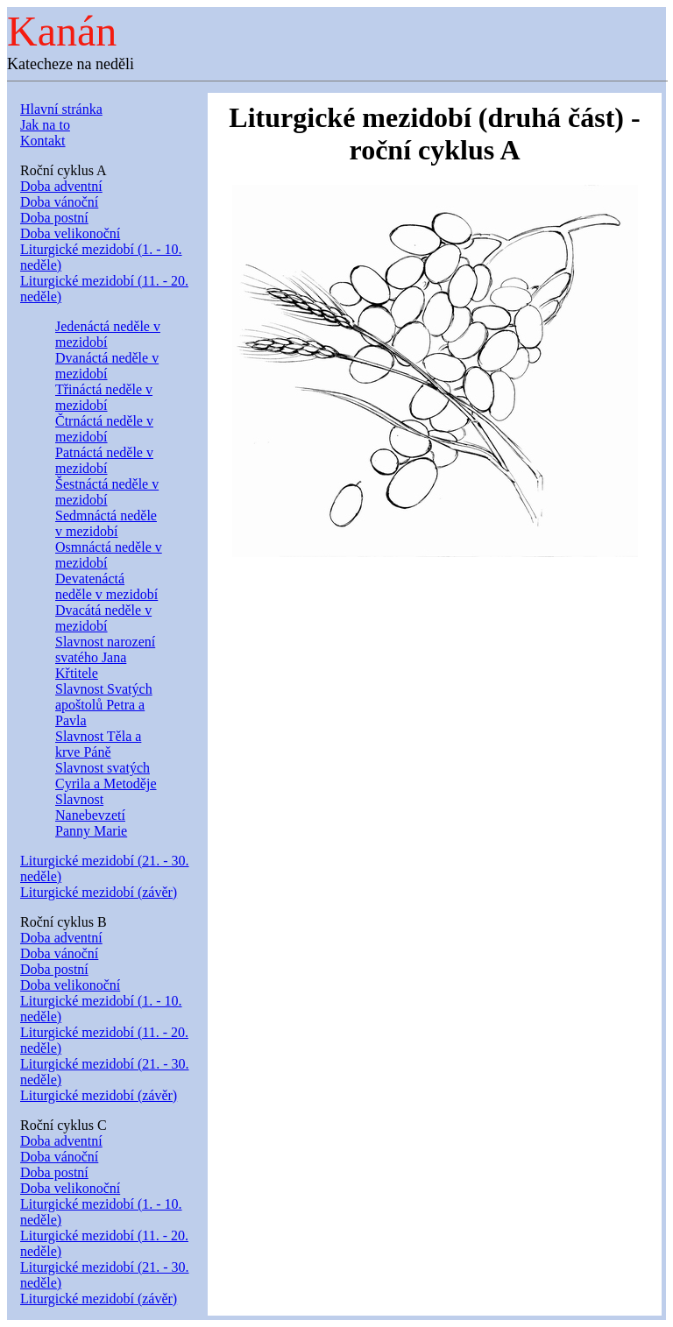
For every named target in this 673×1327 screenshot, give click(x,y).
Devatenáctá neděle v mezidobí (106, 586)
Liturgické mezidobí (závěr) (98, 892)
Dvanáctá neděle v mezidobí (107, 365)
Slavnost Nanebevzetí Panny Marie (91, 815)
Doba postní (54, 217)
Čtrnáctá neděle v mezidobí (104, 428)
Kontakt (43, 140)
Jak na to (45, 124)
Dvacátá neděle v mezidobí (103, 618)
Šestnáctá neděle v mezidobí (107, 491)
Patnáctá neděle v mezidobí (104, 460)
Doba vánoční (59, 201)
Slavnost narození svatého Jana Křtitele (105, 657)
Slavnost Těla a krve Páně (98, 744)
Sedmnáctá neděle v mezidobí (106, 523)
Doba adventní (61, 186)
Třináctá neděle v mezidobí (103, 397)
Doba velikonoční (70, 233)
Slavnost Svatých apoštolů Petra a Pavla (103, 704)
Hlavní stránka (61, 109)
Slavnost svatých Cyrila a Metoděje (106, 775)
